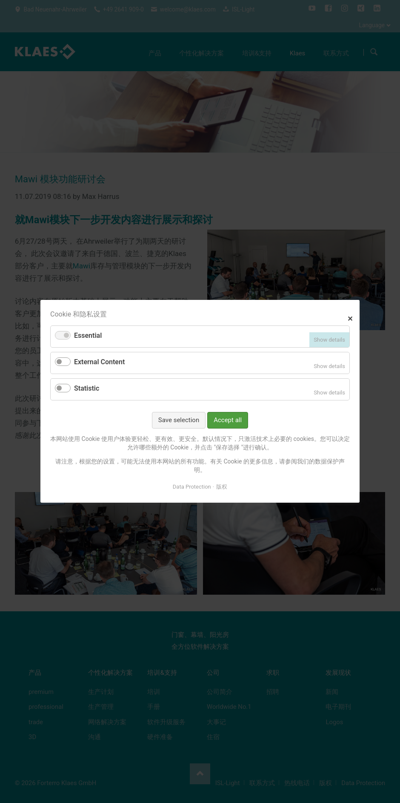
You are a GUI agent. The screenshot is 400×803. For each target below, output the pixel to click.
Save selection (178, 420)
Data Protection (192, 487)
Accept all (228, 420)
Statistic (86, 388)
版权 (221, 487)
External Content (99, 362)
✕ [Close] (350, 318)
